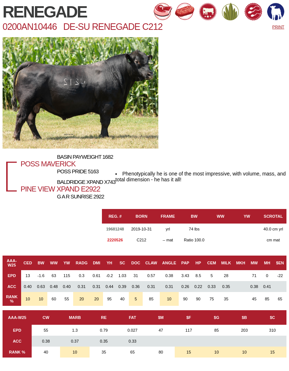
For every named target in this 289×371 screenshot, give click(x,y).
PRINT (278, 27)
